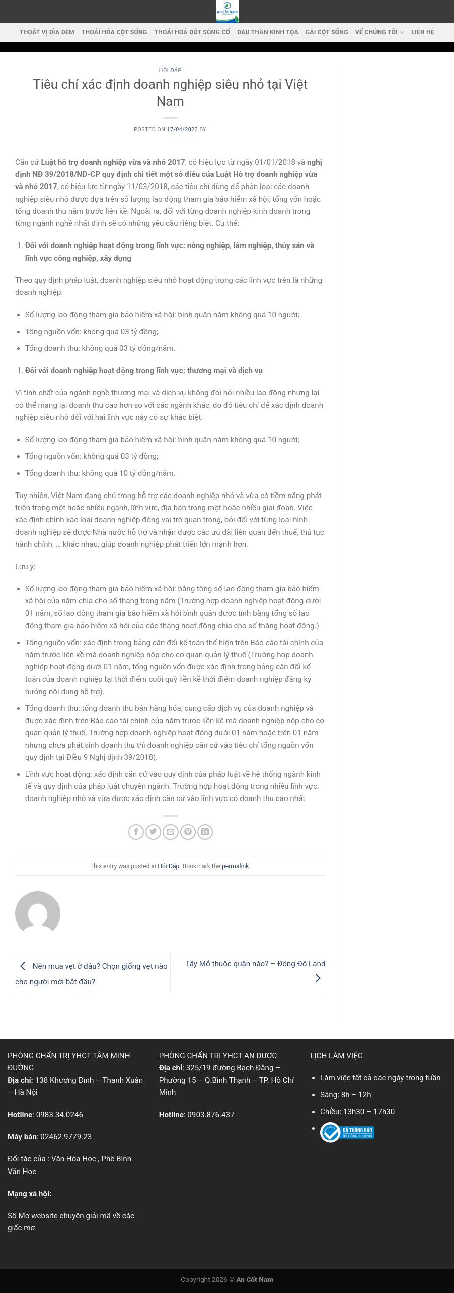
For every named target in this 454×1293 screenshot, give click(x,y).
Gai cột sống (327, 32)
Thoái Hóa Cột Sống (114, 32)
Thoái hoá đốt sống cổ (192, 32)
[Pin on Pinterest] (188, 832)
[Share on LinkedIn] (205, 832)
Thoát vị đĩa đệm (47, 32)
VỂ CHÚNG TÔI (380, 32)
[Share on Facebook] (136, 832)
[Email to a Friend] (170, 832)
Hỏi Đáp (170, 70)
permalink (235, 866)
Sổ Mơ (18, 1215)
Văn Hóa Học (73, 1158)
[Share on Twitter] (153, 832)
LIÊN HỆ (422, 32)
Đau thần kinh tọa (267, 32)
